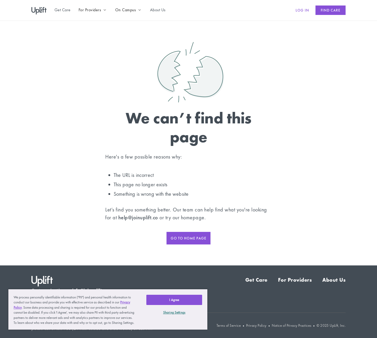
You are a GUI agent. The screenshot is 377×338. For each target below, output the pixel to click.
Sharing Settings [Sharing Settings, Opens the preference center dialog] (174, 312)
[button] (93, 10)
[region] (107, 309)
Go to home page (188, 238)
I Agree (174, 300)
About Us (334, 279)
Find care (330, 10)
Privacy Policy (256, 325)
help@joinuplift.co (138, 217)
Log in (302, 10)
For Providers (295, 279)
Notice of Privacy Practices (292, 325)
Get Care (256, 279)
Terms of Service (229, 325)
